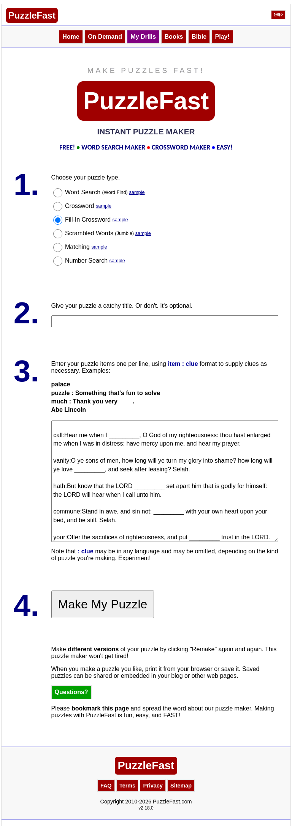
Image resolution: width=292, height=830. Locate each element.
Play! (222, 36)
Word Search (105, 192)
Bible (199, 36)
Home (70, 36)
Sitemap (181, 786)
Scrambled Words (108, 233)
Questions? (71, 692)
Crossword (88, 206)
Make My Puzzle (103, 604)
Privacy (152, 786)
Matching (86, 247)
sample (136, 192)
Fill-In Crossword (96, 219)
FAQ (106, 786)
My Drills (143, 36)
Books (174, 36)
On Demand (105, 36)
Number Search (95, 260)
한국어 (278, 15)
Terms (127, 786)
